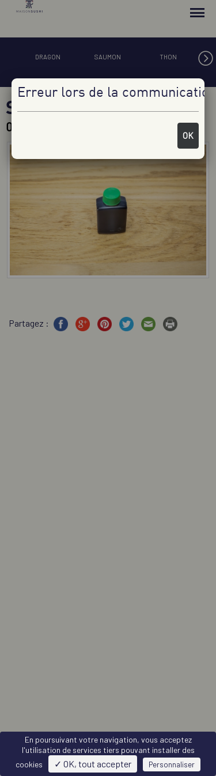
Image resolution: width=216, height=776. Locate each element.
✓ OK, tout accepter (92, 763)
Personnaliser (172, 764)
